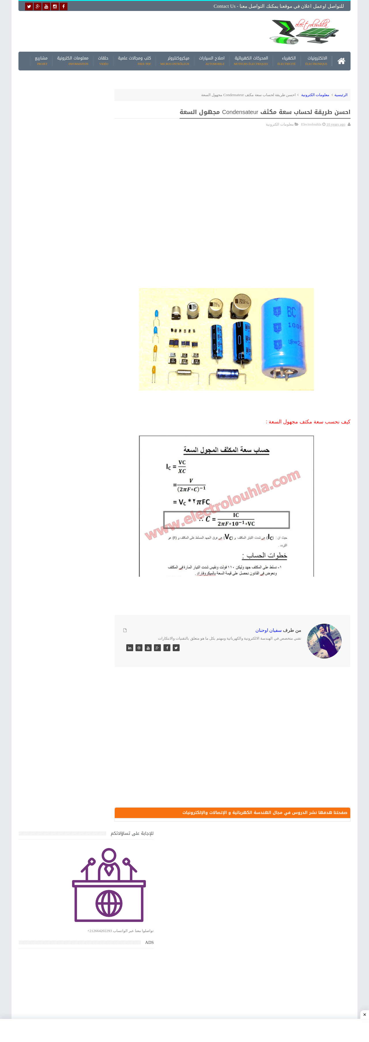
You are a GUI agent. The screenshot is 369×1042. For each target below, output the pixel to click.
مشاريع (41, 60)
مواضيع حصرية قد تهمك (101, 812)
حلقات (103, 60)
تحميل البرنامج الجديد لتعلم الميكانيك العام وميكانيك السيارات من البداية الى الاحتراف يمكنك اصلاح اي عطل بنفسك (59, 865)
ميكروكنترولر (175, 60)
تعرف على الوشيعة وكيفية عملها (68, 778)
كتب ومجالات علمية (134, 60)
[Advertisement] (139, 31)
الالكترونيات (316, 60)
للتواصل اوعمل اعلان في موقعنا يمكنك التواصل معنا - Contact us (279, 6)
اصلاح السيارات (212, 60)
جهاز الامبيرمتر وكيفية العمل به (69, 643)
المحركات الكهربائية (251, 60)
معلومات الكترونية (73, 60)
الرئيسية (341, 94)
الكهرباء (287, 60)
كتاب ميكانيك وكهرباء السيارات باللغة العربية (58, 590)
